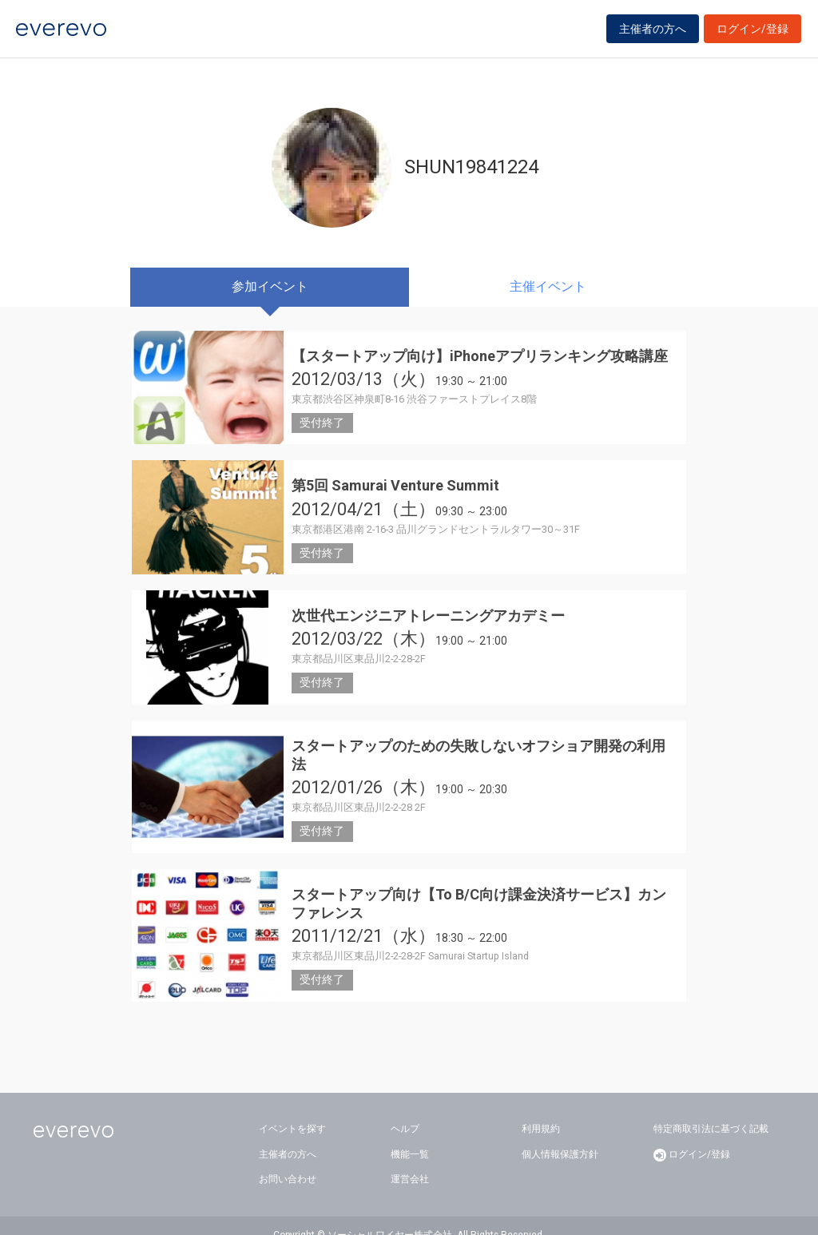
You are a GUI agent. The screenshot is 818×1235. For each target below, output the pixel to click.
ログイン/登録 (752, 33)
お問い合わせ (287, 1160)
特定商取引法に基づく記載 (710, 1110)
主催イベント (548, 286)
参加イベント (270, 286)
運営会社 (410, 1160)
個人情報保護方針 (560, 1135)
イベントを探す (292, 1110)
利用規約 (541, 1110)
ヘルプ (405, 1110)
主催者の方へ (652, 33)
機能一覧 (410, 1135)
